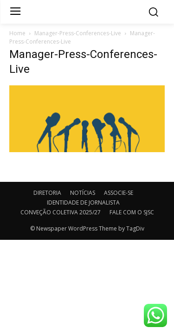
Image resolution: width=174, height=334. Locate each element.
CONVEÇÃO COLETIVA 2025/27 (60, 212)
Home (17, 33)
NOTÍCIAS (82, 193)
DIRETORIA (47, 193)
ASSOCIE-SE (118, 193)
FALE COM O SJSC (132, 212)
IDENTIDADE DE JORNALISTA (83, 202)
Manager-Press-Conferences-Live (77, 33)
